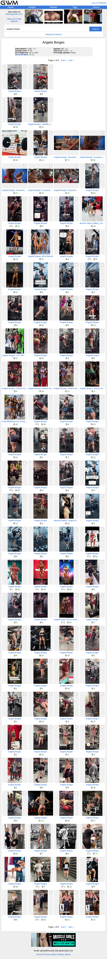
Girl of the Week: (21, 55)
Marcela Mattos (60, 520)
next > (64, 60)
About (39, 954)
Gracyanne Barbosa (76, 157)
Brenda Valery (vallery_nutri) (92, 223)
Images (32, 7)
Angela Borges (14, 91)
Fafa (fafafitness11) (10, 421)
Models (53, 7)
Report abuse (64, 954)
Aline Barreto (47, 256)
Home (11, 7)
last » (71, 60)
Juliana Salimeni (23, 388)
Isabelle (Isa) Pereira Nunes (66, 619)
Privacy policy (50, 954)
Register (103, 3)
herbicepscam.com (14, 14)
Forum (96, 7)
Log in (94, 3)
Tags (75, 7)
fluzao (73, 53)
